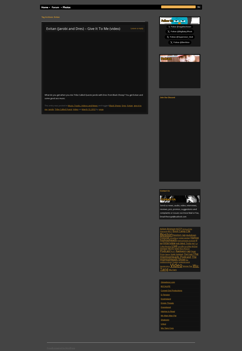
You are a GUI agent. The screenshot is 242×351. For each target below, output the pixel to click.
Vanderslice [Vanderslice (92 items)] (165, 266)
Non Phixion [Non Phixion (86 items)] (185, 249)
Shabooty (165, 320)
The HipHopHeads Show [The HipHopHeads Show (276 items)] (178, 258)
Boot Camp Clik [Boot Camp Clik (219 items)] (181, 231)
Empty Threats (167, 303)
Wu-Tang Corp (167, 328)
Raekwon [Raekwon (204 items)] (181, 251)
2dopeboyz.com (168, 282)
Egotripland (166, 299)
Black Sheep (115, 105)
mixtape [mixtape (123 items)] (163, 248)
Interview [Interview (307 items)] (169, 243)
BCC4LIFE (165, 286)
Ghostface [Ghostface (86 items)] (174, 238)
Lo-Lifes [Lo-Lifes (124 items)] (188, 246)
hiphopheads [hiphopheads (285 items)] (168, 240)
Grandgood (166, 307)
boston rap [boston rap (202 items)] (179, 235)
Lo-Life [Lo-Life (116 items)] (181, 246)
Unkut (163, 324)
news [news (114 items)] (177, 248)
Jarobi (51, 109)
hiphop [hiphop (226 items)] (194, 237)
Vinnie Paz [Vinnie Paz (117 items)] (187, 266)
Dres (124, 105)
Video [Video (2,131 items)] (176, 265)
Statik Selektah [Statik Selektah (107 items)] (177, 254)
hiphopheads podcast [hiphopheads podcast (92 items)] (186, 240)
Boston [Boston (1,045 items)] (166, 234)
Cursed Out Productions (171, 290)
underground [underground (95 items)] (184, 262)
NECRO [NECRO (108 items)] (171, 248)
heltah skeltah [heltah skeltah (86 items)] (184, 238)
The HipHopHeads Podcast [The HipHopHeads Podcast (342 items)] (179, 255)
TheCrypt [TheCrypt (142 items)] (188, 254)
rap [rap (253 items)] (188, 251)
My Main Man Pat (168, 315)
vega (101, 109)
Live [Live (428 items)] (174, 246)
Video (75, 109)
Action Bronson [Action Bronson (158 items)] (168, 228)
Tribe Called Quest (63, 109)
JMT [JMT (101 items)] (193, 243)
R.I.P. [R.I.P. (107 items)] (173, 251)
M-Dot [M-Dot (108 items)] (194, 246)
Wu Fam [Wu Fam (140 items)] (173, 269)
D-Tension (165, 295)
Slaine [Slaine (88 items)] (167, 254)
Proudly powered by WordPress (61, 348)
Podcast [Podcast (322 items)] (165, 251)
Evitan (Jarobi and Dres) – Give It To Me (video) (83, 28)
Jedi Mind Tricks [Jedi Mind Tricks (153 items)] (184, 243)
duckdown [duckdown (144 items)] (191, 235)
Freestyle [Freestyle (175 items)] (164, 237)
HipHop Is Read (168, 311)
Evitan (130, 105)
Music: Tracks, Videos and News (83, 105)
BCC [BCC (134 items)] (170, 231)
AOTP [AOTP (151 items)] (179, 228)
